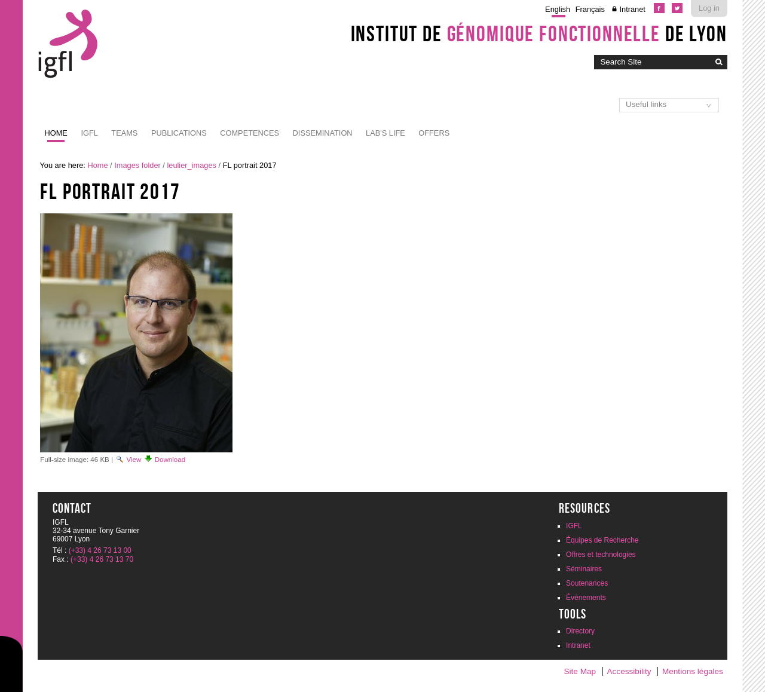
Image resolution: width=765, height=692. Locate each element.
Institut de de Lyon (539, 33)
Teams (124, 132)
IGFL (89, 132)
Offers (433, 132)
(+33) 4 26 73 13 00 (100, 550)
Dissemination (323, 132)
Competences (249, 132)
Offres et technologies (601, 554)
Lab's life (385, 132)
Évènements (586, 597)
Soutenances (587, 583)
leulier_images (191, 165)
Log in (709, 8)
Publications (179, 132)
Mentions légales (692, 671)
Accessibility (629, 671)
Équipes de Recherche (602, 540)
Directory (580, 631)
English (557, 9)
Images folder (137, 165)
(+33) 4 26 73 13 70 (102, 559)
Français (590, 9)
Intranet (632, 9)
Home (56, 132)
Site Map (580, 671)
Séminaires (584, 569)
